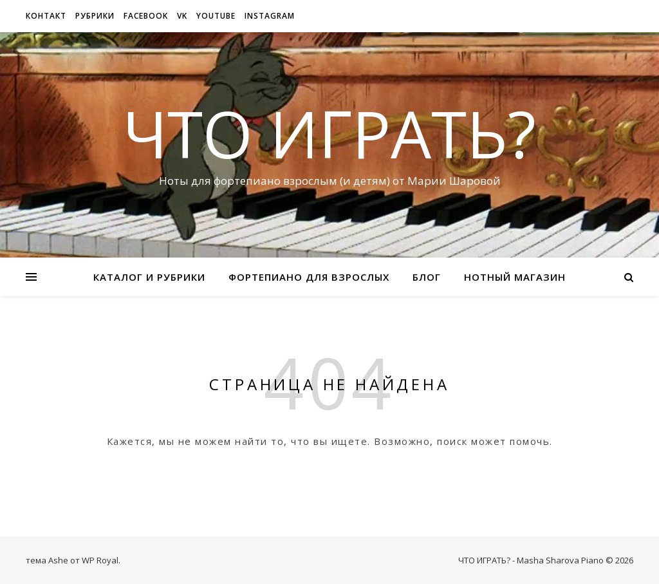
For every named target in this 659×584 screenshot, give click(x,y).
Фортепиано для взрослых (308, 276)
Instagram (270, 15)
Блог (427, 276)
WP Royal (100, 560)
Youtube (216, 15)
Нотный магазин (515, 276)
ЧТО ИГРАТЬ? (329, 133)
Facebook (146, 15)
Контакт (46, 15)
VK (182, 15)
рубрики (95, 15)
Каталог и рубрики (149, 276)
